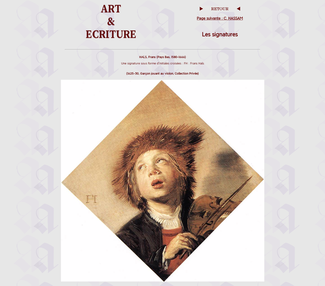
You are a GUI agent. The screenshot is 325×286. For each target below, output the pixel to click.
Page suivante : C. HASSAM (220, 18)
